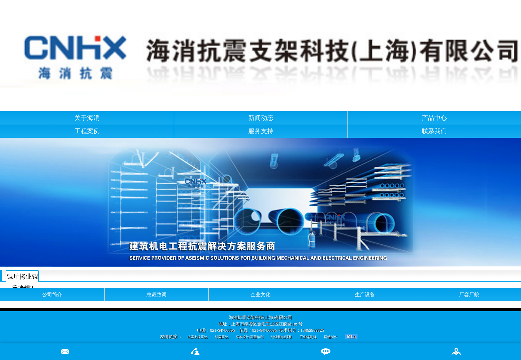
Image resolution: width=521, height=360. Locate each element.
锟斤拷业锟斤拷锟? (22, 277)
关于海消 (87, 117)
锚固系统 (221, 337)
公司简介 (52, 294)
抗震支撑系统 (197, 337)
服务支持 (260, 131)
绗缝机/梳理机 (281, 337)
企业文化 (260, 294)
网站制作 (330, 337)
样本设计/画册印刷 (249, 337)
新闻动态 (260, 117)
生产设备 (365, 294)
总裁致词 (156, 294)
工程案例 (87, 131)
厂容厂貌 (469, 294)
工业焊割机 (308, 337)
